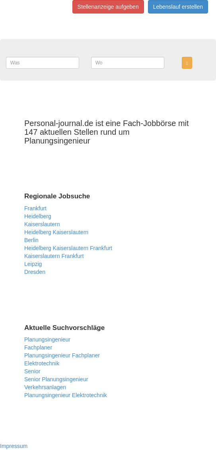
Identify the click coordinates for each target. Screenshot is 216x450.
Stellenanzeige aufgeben (108, 7)
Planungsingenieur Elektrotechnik (65, 395)
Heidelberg (37, 216)
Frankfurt (35, 208)
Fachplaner (38, 347)
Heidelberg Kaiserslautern (56, 232)
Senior (32, 371)
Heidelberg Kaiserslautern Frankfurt (68, 248)
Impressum (13, 446)
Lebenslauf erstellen (178, 7)
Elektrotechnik (41, 363)
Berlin (31, 240)
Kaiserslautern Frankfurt (54, 256)
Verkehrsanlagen (45, 387)
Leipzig (33, 264)
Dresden (34, 272)
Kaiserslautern (42, 224)
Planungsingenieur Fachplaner (62, 355)
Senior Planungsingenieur (56, 379)
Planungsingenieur (47, 339)
